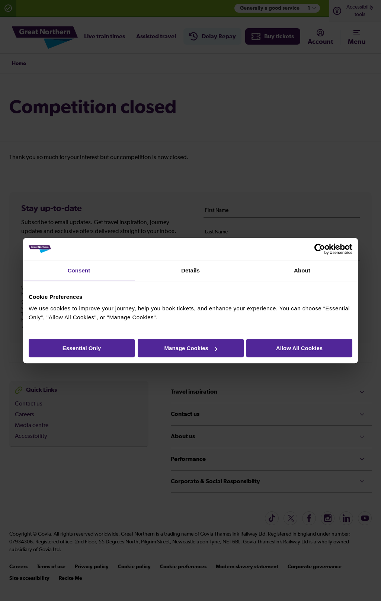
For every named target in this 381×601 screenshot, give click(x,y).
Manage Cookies (190, 348)
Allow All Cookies (299, 348)
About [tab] (302, 270)
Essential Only (82, 348)
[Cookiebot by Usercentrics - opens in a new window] (319, 249)
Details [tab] (190, 270)
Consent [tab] (79, 270)
